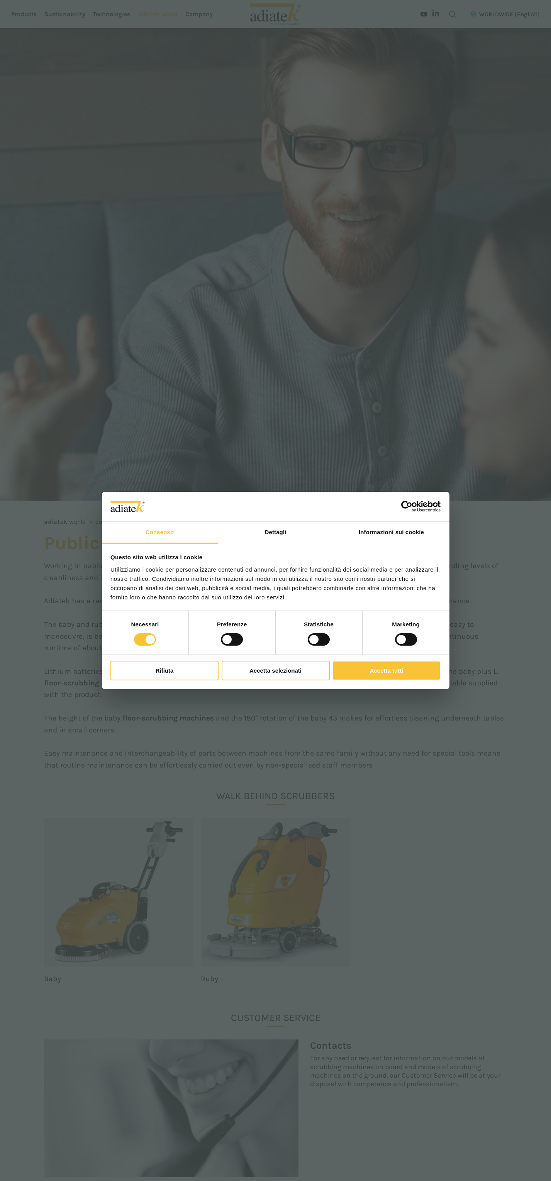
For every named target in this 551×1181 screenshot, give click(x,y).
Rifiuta (165, 670)
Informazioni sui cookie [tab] (391, 532)
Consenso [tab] (160, 532)
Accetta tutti (387, 670)
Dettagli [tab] (276, 532)
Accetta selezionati (275, 670)
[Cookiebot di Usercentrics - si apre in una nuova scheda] (407, 506)
